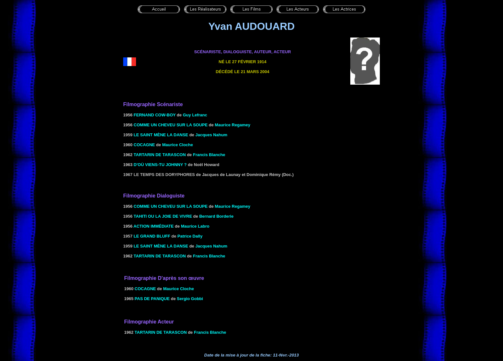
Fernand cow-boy (155, 115)
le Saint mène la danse (161, 134)
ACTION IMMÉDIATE (153, 226)
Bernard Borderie (216, 216)
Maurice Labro (195, 226)
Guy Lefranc (195, 115)
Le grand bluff (152, 236)
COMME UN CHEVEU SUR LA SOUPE (171, 124)
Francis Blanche (209, 154)
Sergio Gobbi (190, 298)
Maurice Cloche (177, 144)
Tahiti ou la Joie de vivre (163, 216)
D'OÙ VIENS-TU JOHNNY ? (160, 164)
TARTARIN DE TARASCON (160, 154)
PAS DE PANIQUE (152, 298)
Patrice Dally (189, 236)
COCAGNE (144, 144)
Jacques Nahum (211, 134)
